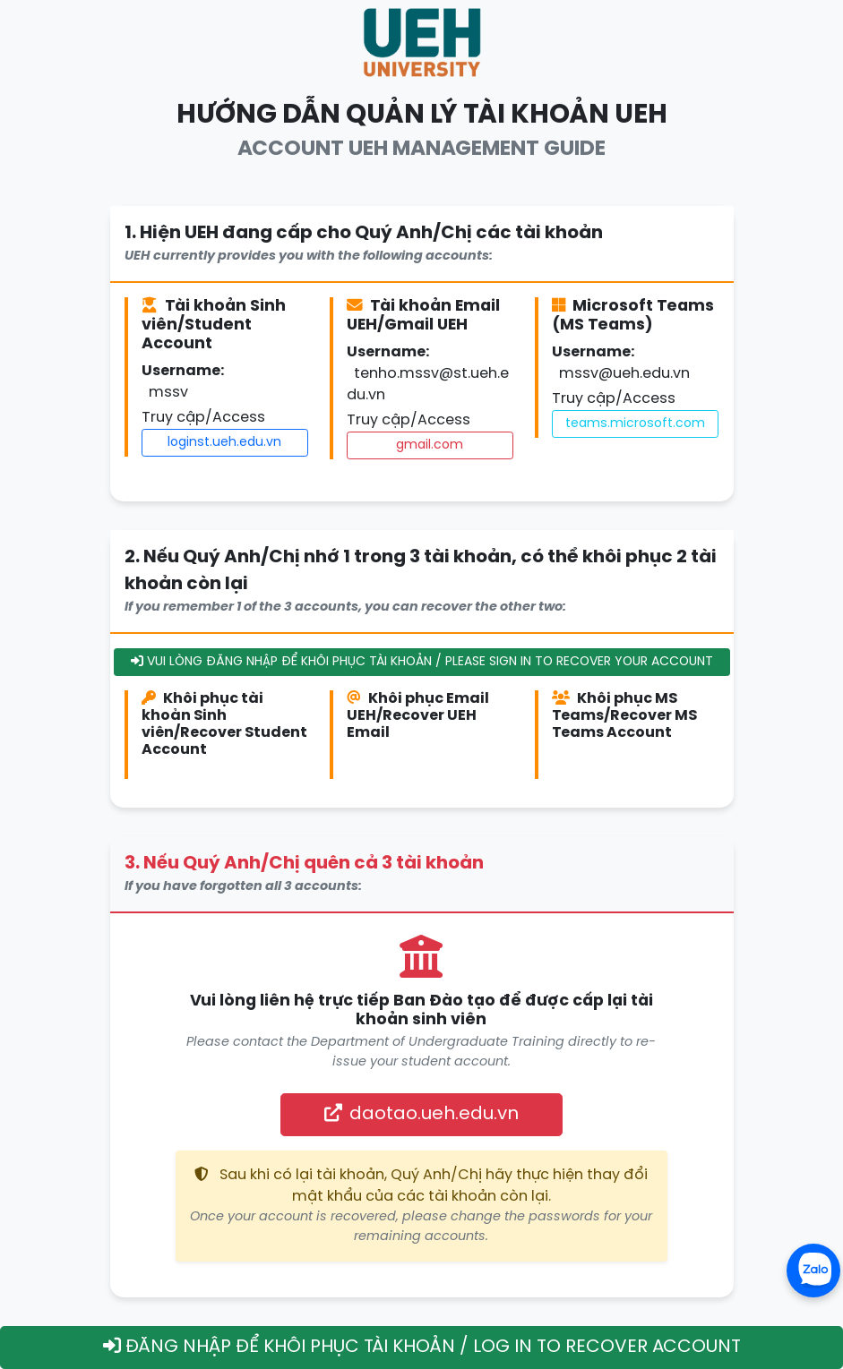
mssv (168, 392)
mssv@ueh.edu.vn (624, 373)
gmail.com (429, 445)
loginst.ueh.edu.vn (224, 442)
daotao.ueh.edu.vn (421, 1114)
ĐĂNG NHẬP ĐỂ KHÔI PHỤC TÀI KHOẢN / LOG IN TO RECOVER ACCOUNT (422, 1346)
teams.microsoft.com (635, 424)
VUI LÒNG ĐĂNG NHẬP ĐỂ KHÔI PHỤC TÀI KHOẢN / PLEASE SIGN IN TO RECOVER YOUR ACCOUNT (422, 662)
